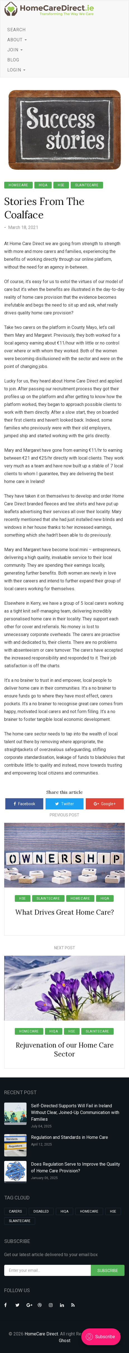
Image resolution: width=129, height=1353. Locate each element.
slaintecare (87, 185)
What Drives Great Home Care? (64, 912)
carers (15, 1211)
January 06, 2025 (44, 1178)
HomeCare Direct (41, 1334)
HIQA (43, 185)
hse (61, 185)
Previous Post (64, 815)
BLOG (13, 60)
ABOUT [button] (17, 39)
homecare (18, 185)
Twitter (64, 804)
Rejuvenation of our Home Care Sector (65, 1049)
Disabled (41, 1211)
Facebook (24, 804)
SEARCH (16, 29)
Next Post (64, 948)
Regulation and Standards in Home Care (69, 1137)
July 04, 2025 (41, 1126)
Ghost (64, 1340)
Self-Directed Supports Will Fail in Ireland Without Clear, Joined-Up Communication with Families (75, 1112)
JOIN (15, 49)
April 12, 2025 (41, 1144)
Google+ (105, 804)
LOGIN (16, 70)
